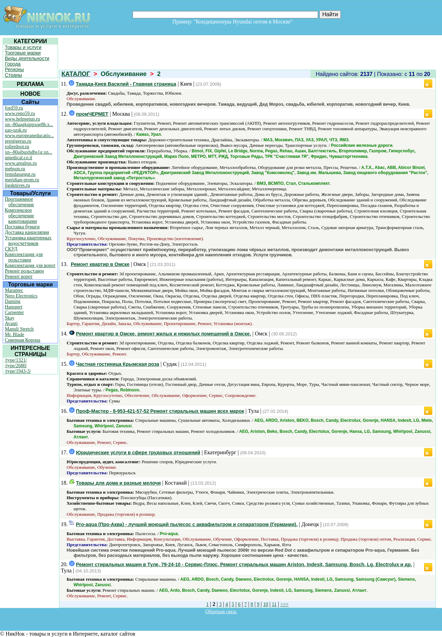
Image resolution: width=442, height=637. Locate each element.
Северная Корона (22, 340)
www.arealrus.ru (21, 163)
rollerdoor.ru (17, 146)
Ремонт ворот (18, 276)
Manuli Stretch (19, 329)
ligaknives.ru (17, 185)
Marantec (14, 290)
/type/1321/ (16, 360)
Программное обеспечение (19, 202)
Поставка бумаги (22, 226)
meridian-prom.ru (22, 179)
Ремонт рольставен (24, 271)
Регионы (14, 69)
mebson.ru (15, 168)
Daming (12, 301)
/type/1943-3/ (18, 371)
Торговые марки (23, 53)
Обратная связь (221, 611)
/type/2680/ (16, 365)
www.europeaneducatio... (29, 135)
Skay (10, 318)
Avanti (11, 323)
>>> (284, 604)
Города (13, 64)
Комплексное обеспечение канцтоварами (21, 216)
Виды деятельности (27, 58)
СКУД (11, 248)
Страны (13, 75)
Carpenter (14, 312)
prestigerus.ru (18, 141)
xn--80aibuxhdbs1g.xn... (28, 152)
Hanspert (13, 307)
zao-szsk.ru (16, 130)
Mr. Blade (14, 334)
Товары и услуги (23, 47)
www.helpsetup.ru (22, 119)
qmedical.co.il (18, 157)
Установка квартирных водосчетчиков (28, 240)
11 (274, 604)
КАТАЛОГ (75, 73)
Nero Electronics (21, 295)
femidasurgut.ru (20, 174)
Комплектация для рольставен (24, 257)
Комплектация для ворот (30, 265)
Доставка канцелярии (27, 232)
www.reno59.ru (20, 113)
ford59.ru (14, 108)
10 (265, 604)
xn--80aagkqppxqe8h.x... (29, 124)
